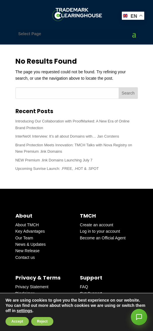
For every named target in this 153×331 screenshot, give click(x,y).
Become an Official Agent (103, 238)
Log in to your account (100, 231)
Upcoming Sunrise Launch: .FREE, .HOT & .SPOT (57, 168)
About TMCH (27, 225)
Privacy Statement (32, 286)
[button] (139, 317)
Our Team (24, 238)
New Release (27, 250)
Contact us (25, 257)
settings (24, 310)
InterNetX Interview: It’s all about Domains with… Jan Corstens (67, 136)
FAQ (84, 286)
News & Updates (30, 244)
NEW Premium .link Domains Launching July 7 (54, 160)
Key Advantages (30, 231)
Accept (17, 321)
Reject (42, 321)
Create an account (96, 225)
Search (128, 93)
